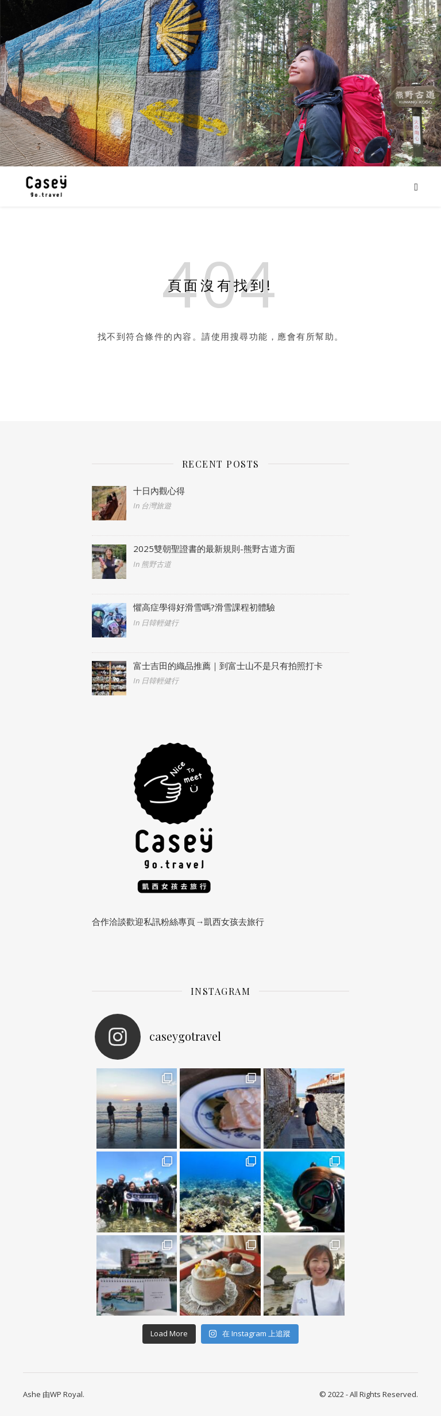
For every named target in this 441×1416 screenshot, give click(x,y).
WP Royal (66, 1394)
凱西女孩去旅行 (234, 921)
